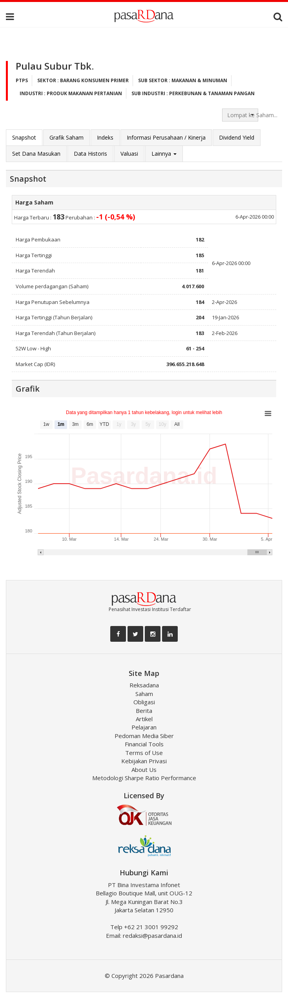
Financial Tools (144, 744)
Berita (144, 710)
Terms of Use (144, 753)
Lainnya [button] (164, 153)
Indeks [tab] (105, 137)
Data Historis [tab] (90, 153)
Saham (144, 694)
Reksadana (144, 685)
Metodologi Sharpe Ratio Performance (144, 778)
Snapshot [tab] (24, 137)
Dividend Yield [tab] (236, 137)
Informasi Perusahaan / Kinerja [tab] (166, 137)
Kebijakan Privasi (144, 761)
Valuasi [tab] (129, 153)
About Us (144, 769)
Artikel (144, 719)
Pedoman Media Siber (144, 736)
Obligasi (144, 702)
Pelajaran (144, 727)
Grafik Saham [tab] (66, 137)
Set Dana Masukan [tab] (36, 153)
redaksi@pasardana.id (152, 935)
